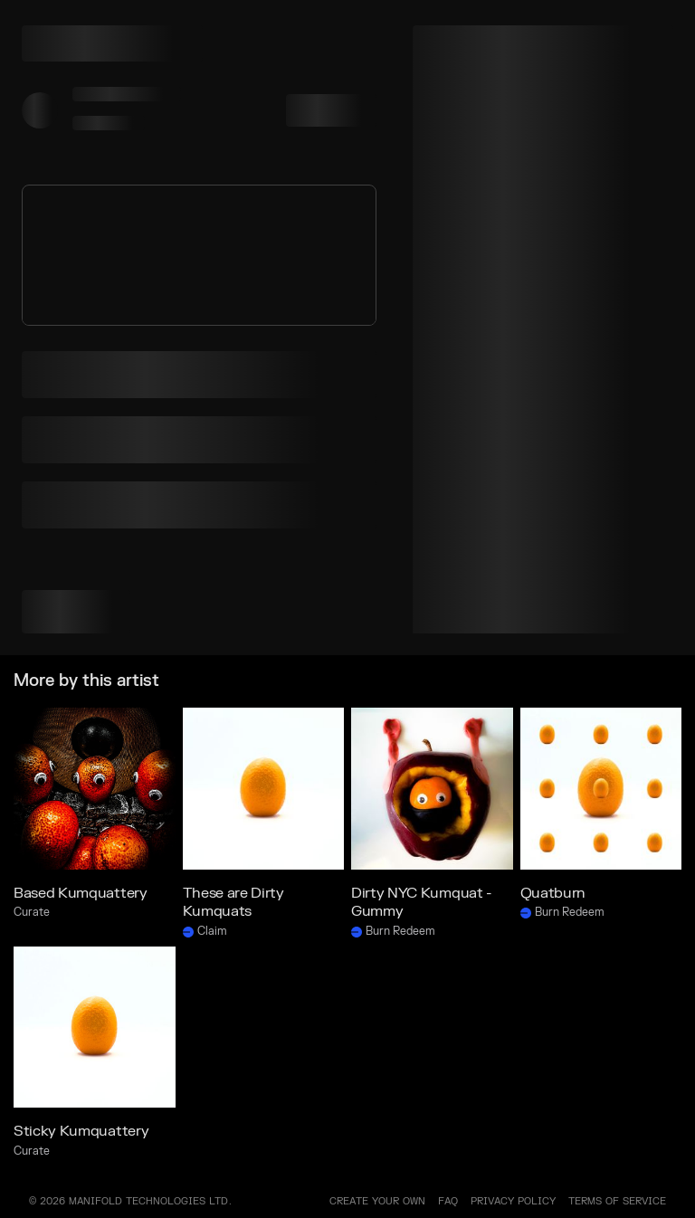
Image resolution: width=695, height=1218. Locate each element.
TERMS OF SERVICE (617, 1201)
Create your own (377, 1201)
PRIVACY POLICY (513, 1201)
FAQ (448, 1201)
